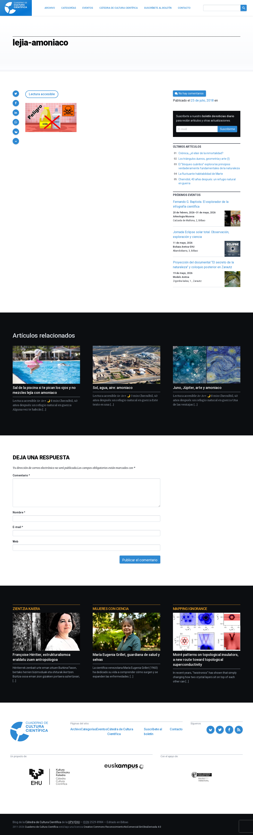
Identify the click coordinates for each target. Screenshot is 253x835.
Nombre (19, 512)
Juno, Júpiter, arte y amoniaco (197, 388)
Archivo (75, 729)
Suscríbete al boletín (153, 731)
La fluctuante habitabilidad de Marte (200, 173)
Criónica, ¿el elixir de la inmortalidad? (200, 153)
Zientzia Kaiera (26, 609)
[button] (16, 93)
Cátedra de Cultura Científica (120, 731)
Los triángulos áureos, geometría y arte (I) (204, 158)
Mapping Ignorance (190, 609)
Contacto (176, 729)
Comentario (21, 475)
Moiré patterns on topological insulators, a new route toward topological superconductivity (205, 660)
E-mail (18, 527)
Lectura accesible (42, 94)
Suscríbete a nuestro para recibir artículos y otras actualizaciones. (205, 118)
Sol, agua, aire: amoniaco (113, 388)
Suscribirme (227, 129)
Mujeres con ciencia (111, 609)
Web (15, 541)
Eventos (101, 729)
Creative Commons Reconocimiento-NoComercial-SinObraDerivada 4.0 (122, 827)
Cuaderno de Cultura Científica (41, 827)
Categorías (88, 729)
